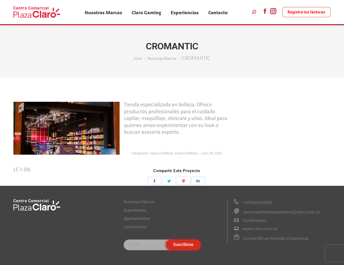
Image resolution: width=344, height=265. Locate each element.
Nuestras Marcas (139, 202)
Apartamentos (137, 219)
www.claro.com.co (260, 229)
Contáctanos (135, 227)
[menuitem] (103, 13)
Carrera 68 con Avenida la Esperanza (276, 239)
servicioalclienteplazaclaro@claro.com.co (281, 212)
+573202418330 (258, 203)
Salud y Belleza (161, 153)
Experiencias (135, 210)
